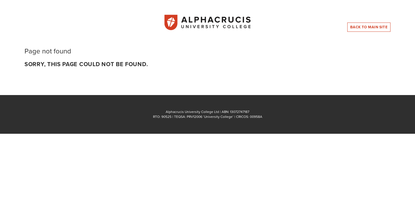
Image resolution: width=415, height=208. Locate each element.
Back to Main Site (369, 27)
